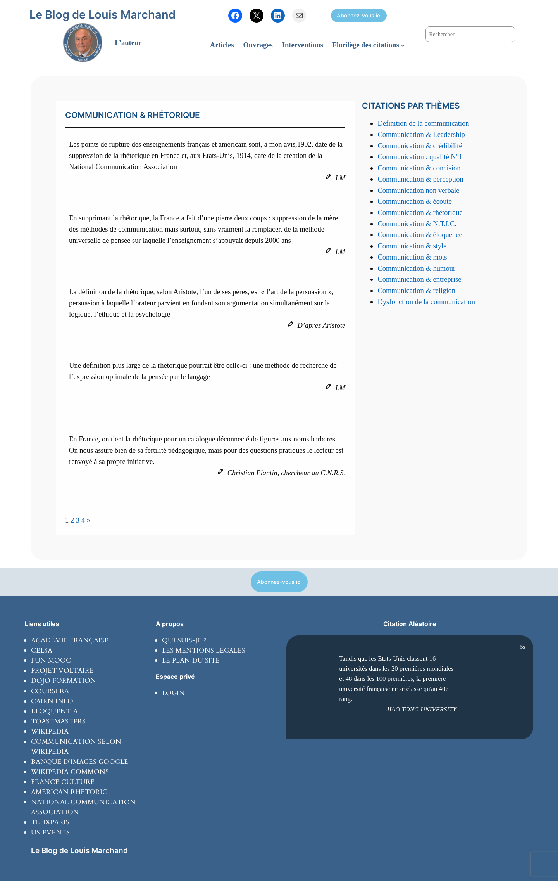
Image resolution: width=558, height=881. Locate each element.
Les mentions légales (203, 650)
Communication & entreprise (419, 279)
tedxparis (50, 822)
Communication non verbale (418, 190)
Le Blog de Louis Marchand (102, 14)
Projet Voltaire (62, 670)
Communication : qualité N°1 (419, 156)
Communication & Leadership (421, 134)
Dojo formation (63, 680)
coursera (50, 691)
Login (173, 693)
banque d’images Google (79, 761)
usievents (50, 832)
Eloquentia (54, 711)
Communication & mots (412, 257)
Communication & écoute (414, 201)
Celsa (41, 650)
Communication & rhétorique (419, 212)
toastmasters (58, 721)
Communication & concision (418, 168)
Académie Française (69, 640)
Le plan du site (191, 660)
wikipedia (50, 731)
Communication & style (411, 246)
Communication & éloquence (419, 234)
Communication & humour (416, 268)
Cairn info (52, 701)
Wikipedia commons (70, 771)
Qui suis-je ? (184, 640)
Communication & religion (416, 290)
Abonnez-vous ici (359, 15)
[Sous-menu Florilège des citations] (403, 45)
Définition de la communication (423, 123)
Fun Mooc (51, 660)
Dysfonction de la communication (426, 302)
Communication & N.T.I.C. (416, 224)
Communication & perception (420, 179)
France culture (63, 781)
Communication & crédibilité (419, 146)
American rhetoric (69, 792)
